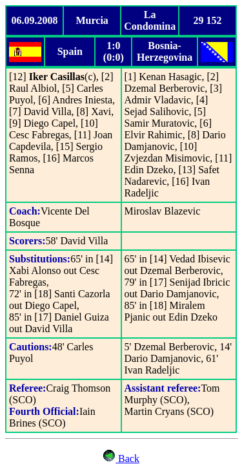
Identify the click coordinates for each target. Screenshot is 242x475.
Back (127, 458)
